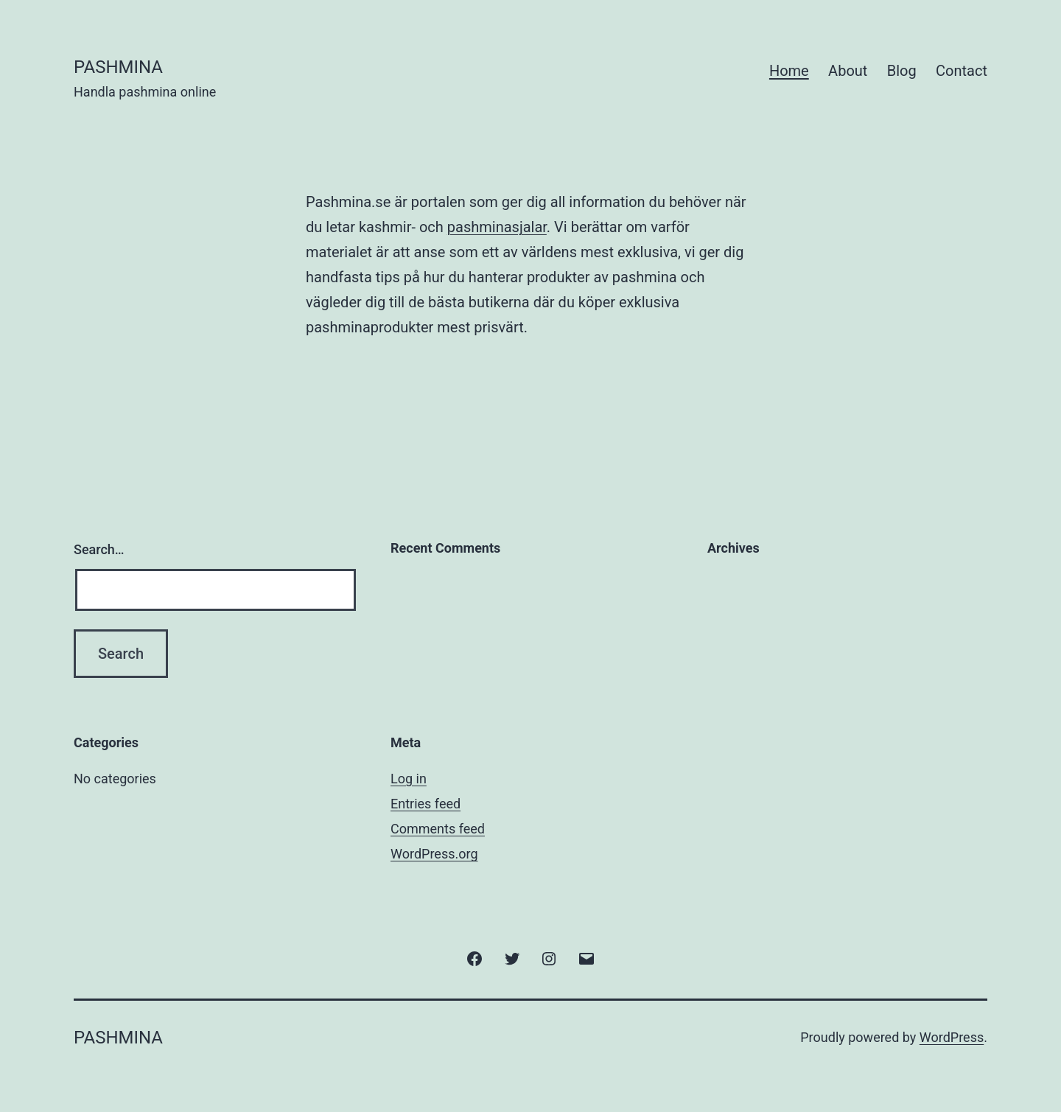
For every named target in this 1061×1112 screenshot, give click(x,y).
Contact (961, 71)
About (847, 71)
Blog (902, 71)
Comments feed (438, 828)
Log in (409, 778)
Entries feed (426, 803)
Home (789, 71)
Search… (99, 549)
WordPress (952, 1037)
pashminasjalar (497, 227)
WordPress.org (434, 853)
